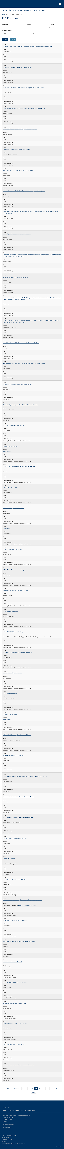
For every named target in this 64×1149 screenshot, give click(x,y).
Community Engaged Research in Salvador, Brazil (17, 67)
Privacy (4, 1141)
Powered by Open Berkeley (9, 1135)
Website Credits (7, 1127)
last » (34, 1092)
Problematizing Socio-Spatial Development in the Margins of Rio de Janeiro (24, 191)
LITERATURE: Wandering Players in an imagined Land (18, 652)
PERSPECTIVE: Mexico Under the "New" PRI (15, 590)
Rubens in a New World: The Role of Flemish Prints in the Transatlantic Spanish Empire (27, 46)
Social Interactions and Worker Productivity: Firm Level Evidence (21, 343)
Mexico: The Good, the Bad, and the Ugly (14, 838)
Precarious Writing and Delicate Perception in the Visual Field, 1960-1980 (24, 108)
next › (58, 1089)
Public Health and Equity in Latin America (14, 879)
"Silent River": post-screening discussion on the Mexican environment (22, 900)
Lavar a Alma (6, 528)
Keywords (5, 24)
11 (40, 1089)
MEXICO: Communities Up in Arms (12, 549)
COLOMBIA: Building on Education (12, 673)
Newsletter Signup (30, 1110)
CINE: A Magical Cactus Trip (10, 611)
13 (48, 1089)
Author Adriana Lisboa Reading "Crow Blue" (15, 920)
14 (52, 1089)
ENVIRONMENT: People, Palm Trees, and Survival (17, 735)
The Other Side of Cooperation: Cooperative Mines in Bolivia (20, 129)
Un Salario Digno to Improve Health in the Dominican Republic (20, 405)
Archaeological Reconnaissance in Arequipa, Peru (16, 234)
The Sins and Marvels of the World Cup (14, 1044)
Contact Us (11, 1110)
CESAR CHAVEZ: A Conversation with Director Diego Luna (19, 466)
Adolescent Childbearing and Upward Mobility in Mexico (18, 797)
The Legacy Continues (9, 858)
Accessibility (5, 1137)
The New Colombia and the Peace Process (15, 1024)
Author (29, 24)
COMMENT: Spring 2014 (10, 714)
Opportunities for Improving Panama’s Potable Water (18, 817)
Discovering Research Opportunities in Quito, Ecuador (18, 170)
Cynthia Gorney (22, 905)
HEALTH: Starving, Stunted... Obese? (13, 508)
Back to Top (59, 1146)
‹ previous (16, 1089)
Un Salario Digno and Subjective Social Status (15, 277)
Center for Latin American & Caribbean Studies (23, 10)
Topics (53, 24)
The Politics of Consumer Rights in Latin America (16, 149)
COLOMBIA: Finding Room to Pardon (13, 425)
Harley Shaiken (7, 451)
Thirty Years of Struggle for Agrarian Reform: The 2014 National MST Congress (25, 776)
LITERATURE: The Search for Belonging (14, 570)
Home (3, 14)
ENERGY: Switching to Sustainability (13, 632)
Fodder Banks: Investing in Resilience (13, 755)
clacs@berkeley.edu (8, 1124)
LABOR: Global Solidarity (10, 693)
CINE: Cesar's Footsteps (10, 487)
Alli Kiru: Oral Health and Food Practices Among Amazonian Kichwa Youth (23, 88)
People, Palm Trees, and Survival (12, 962)
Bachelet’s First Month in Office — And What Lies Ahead (19, 941)
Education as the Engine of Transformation (15, 982)
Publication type (7, 30)
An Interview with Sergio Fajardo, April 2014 (15, 1003)
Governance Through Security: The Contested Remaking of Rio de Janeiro (24, 363)
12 (44, 1089)
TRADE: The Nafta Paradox (10, 446)
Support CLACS (19, 1110)
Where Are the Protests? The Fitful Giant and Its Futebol (19, 1065)
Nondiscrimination (7, 1139)
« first (9, 1089)
